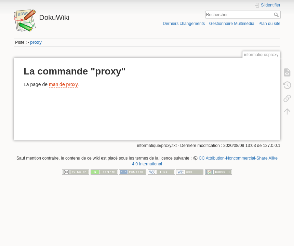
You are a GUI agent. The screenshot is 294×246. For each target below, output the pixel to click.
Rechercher (277, 14)
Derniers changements (184, 23)
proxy (35, 42)
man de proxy (63, 84)
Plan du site (269, 23)
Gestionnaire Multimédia (231, 23)
